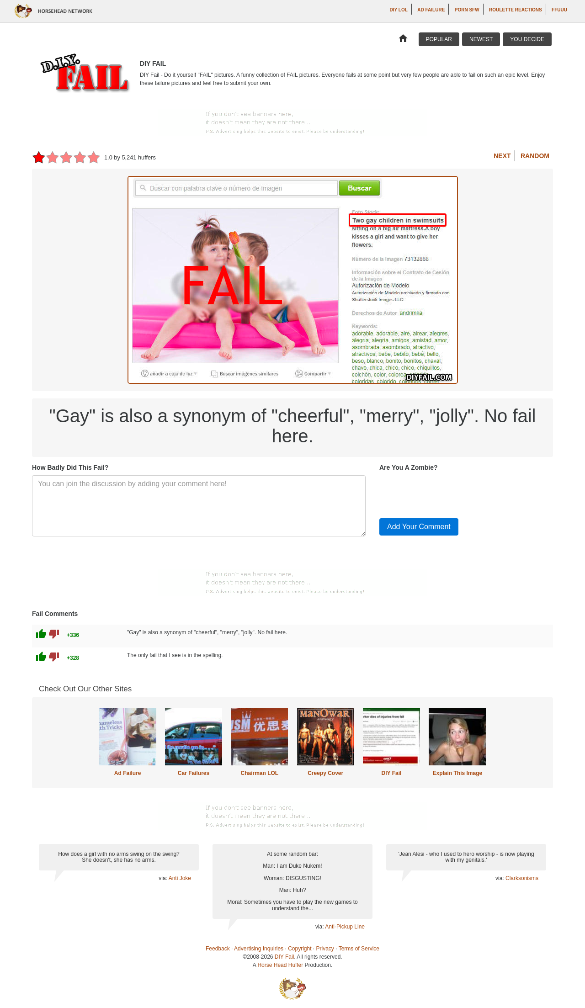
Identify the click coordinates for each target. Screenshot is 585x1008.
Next (502, 155)
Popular (439, 39)
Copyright (299, 948)
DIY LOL (399, 9)
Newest (481, 39)
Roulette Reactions (515, 9)
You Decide (527, 39)
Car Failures (193, 773)
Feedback (218, 948)
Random (535, 155)
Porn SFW (467, 9)
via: (163, 878)
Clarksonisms (521, 878)
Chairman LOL (259, 773)
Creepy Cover (325, 773)
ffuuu (559, 9)
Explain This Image (458, 773)
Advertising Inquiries (258, 948)
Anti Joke (180, 878)
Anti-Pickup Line (345, 926)
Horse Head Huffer (280, 965)
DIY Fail (392, 773)
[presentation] (448, 493)
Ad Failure (431, 9)
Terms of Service (359, 948)
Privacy (325, 948)
